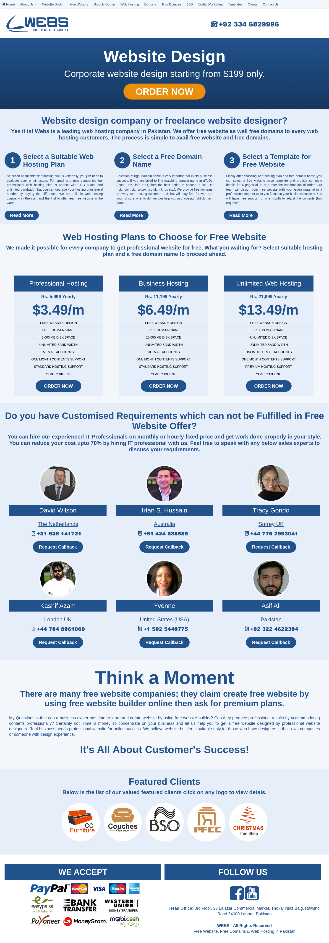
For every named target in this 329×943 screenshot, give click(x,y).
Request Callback (58, 546)
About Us (28, 4)
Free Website (79, 4)
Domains (150, 4)
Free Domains (171, 4)
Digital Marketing (210, 4)
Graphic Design (104, 4)
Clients (252, 4)
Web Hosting (129, 4)
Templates (235, 4)
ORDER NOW (164, 92)
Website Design (53, 4)
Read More (21, 215)
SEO (190, 4)
